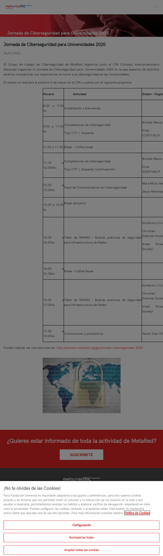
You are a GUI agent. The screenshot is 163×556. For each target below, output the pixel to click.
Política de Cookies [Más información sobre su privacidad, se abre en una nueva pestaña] (137, 515)
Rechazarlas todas (81, 539)
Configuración (81, 527)
